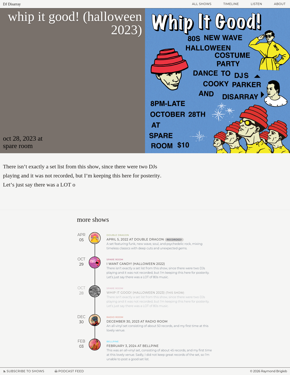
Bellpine (113, 341)
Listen (256, 4)
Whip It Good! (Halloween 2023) (145, 292)
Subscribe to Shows (23, 371)
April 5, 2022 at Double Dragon (145, 239)
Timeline (231, 4)
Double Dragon (118, 235)
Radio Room (115, 317)
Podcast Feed (69, 371)
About (280, 4)
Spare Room (18, 146)
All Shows (201, 4)
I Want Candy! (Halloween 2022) (136, 264)
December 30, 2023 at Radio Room (137, 321)
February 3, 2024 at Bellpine (133, 346)
